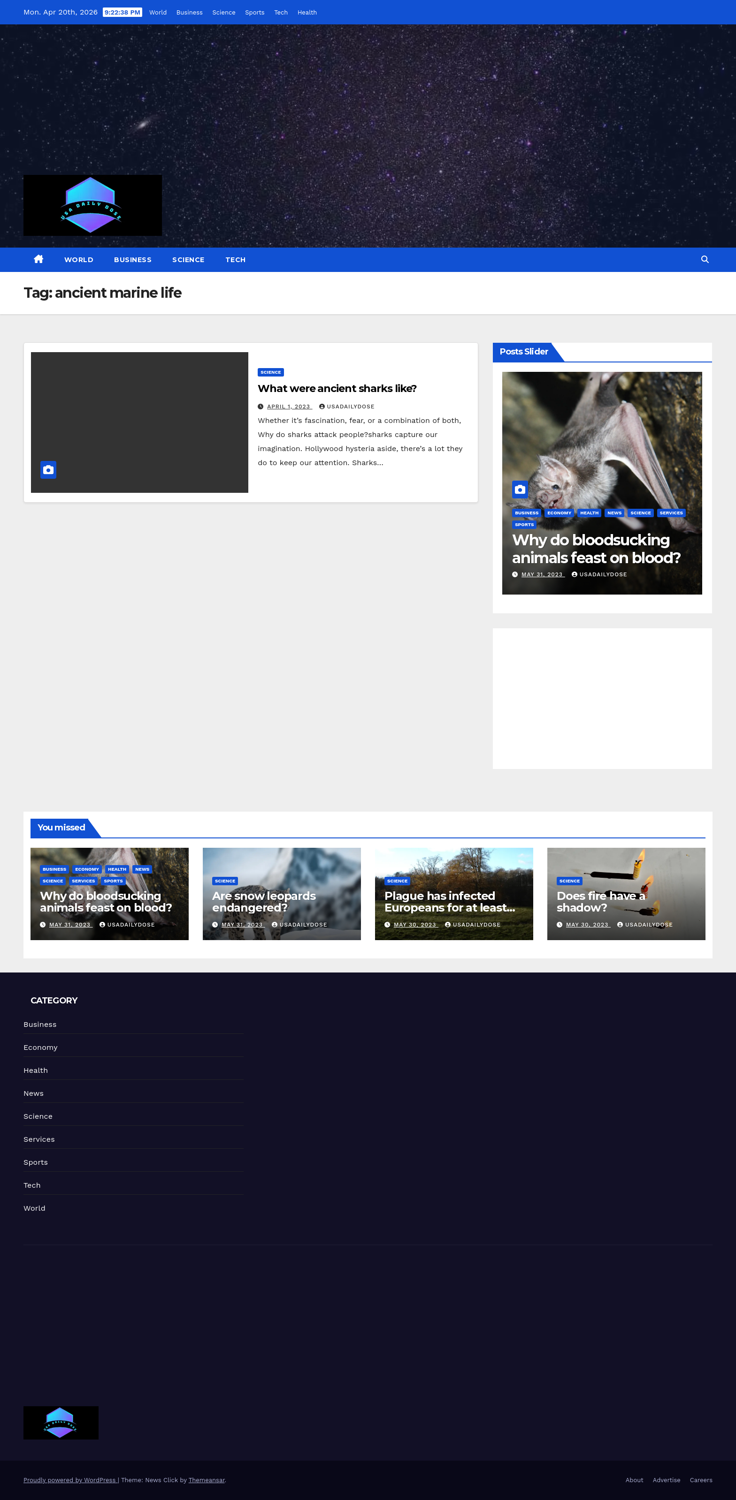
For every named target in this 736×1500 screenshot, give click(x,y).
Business (189, 12)
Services (671, 512)
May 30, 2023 (416, 924)
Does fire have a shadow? (601, 901)
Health (307, 12)
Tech (280, 12)
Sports (254, 12)
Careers (701, 1480)
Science (223, 12)
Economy (559, 512)
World (157, 12)
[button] (705, 259)
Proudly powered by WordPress (70, 1480)
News (614, 512)
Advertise (667, 1480)
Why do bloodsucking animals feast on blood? (596, 549)
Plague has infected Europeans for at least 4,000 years (445, 907)
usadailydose (347, 406)
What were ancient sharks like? (337, 388)
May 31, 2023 (543, 574)
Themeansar (207, 1480)
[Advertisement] (368, 105)
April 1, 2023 (289, 406)
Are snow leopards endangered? (263, 901)
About (635, 1480)
